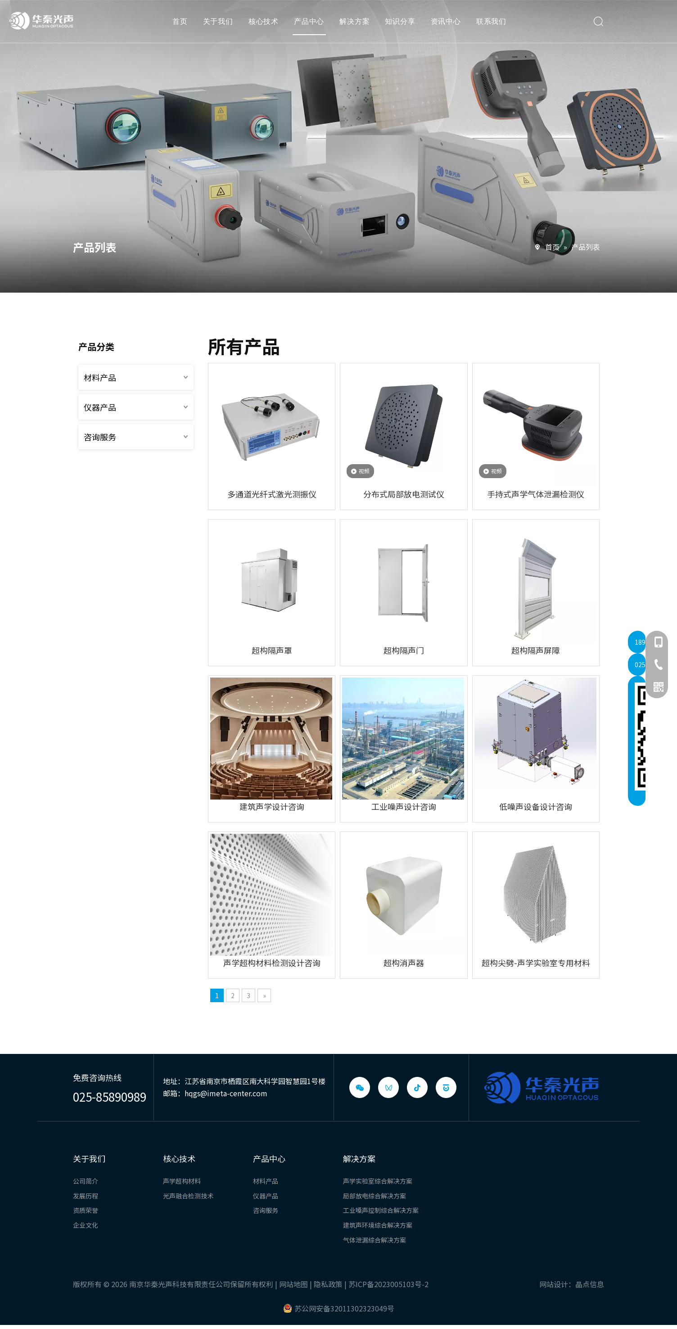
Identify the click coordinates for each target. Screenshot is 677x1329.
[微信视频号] (388, 1087)
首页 (182, 25)
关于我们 (221, 25)
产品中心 (312, 25)
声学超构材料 (182, 1180)
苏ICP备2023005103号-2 (388, 1284)
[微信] (359, 1087)
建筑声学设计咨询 (271, 806)
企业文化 (85, 1225)
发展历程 (85, 1195)
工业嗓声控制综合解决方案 (381, 1210)
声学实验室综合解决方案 (377, 1180)
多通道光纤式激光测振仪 (271, 493)
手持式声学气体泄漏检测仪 (535, 493)
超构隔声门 (404, 650)
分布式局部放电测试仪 (403, 493)
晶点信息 (589, 1284)
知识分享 (403, 25)
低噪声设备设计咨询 (535, 806)
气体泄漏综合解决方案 (374, 1239)
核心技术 (266, 25)
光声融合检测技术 (188, 1195)
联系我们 (494, 25)
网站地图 (293, 1284)
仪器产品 (100, 407)
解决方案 (358, 25)
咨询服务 (100, 437)
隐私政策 (328, 1284)
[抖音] (417, 1087)
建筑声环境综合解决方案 (377, 1225)
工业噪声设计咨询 (403, 806)
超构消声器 (404, 962)
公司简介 (85, 1180)
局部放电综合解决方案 (374, 1195)
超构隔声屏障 (535, 650)
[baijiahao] (446, 1087)
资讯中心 (448, 25)
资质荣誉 (85, 1210)
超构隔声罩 (272, 650)
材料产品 (100, 377)
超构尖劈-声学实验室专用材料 (536, 962)
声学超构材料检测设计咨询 (271, 962)
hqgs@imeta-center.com (226, 1093)
